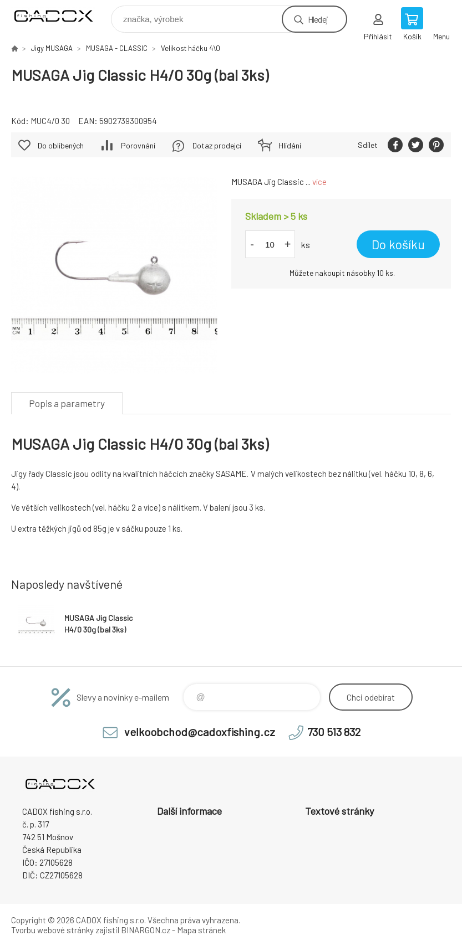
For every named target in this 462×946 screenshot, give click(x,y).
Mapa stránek (201, 930)
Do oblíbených (61, 145)
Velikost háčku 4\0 (190, 48)
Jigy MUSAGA (52, 48)
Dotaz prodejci (216, 145)
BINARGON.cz (145, 930)
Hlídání (289, 145)
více (319, 182)
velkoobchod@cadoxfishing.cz (199, 731)
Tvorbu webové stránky (52, 930)
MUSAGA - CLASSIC (117, 48)
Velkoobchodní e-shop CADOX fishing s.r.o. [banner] (60, 16)
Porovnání (138, 145)
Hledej (318, 19)
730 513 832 (334, 731)
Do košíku (398, 244)
